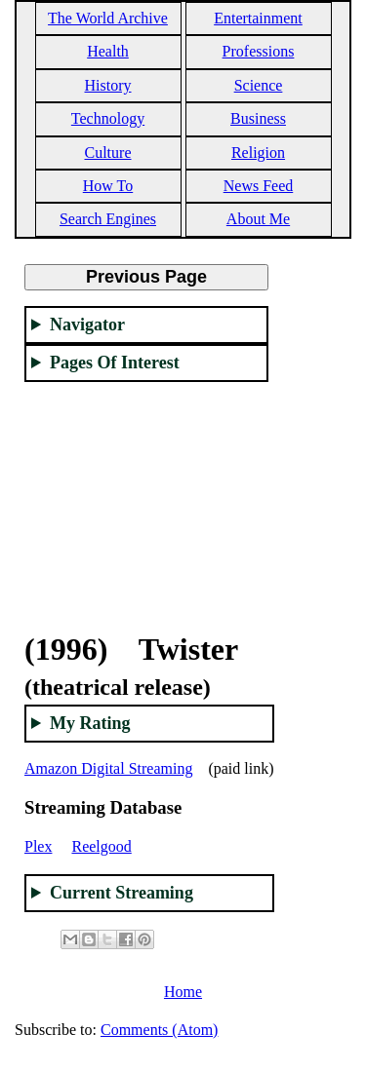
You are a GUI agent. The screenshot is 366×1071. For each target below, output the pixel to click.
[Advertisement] (146, 495)
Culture (108, 152)
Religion (258, 152)
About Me (258, 218)
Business (258, 118)
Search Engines (108, 218)
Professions (259, 51)
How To (108, 185)
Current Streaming (121, 892)
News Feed (259, 185)
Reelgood (101, 846)
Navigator (87, 324)
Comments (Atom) (159, 1029)
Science (258, 85)
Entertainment (258, 18)
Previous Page (146, 277)
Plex (38, 846)
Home (183, 991)
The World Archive (108, 18)
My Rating (90, 723)
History (108, 85)
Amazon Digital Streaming (108, 768)
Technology (107, 118)
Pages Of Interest (115, 362)
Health (108, 51)
